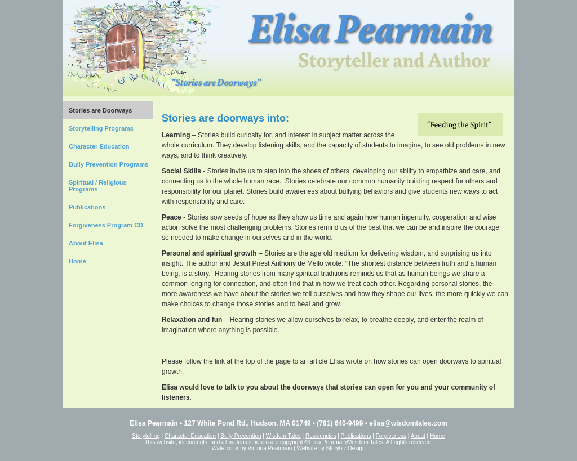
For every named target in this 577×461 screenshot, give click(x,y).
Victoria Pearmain (270, 448)
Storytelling (145, 436)
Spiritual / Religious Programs (98, 186)
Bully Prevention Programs (108, 164)
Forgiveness (391, 436)
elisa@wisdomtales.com (408, 423)
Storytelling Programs (101, 128)
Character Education (99, 146)
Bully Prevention (240, 436)
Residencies (320, 436)
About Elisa (86, 243)
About (418, 436)
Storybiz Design (346, 448)
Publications (87, 207)
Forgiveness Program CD (106, 225)
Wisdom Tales (283, 436)
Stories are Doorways (100, 110)
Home (77, 261)
